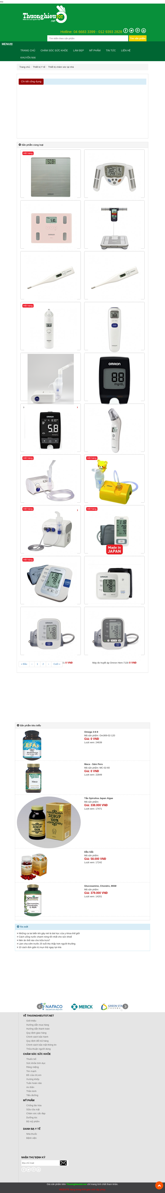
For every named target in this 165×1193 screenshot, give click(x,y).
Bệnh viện (31, 1138)
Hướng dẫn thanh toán (38, 1028)
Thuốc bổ (31, 1059)
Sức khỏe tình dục (35, 1063)
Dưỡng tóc (31, 1117)
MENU (7, 44)
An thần (30, 1087)
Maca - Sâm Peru (93, 764)
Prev (39, 1006)
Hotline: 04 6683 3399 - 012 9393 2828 (91, 32)
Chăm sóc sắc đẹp (35, 1113)
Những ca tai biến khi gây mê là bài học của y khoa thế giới (49, 933)
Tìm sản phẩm (137, 38)
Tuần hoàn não (34, 1083)
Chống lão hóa (33, 1105)
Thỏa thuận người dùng (38, 1049)
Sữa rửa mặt (32, 1109)
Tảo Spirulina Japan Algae (98, 798)
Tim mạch (31, 1071)
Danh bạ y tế (31, 1128)
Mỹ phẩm (95, 50)
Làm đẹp (78, 50)
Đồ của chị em (33, 1075)
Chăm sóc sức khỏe (54, 50)
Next (125, 1006)
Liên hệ (126, 50)
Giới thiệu (31, 1020)
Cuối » (57, 664)
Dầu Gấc (89, 852)
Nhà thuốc (31, 1134)
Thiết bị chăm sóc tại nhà (61, 67)
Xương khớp (32, 1079)
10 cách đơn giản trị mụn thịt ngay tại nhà (40, 947)
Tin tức (111, 50)
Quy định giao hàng (36, 1032)
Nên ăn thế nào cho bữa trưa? (34, 940)
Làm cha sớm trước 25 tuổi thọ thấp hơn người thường (47, 943)
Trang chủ (27, 50)
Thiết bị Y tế (39, 67)
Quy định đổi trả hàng (37, 1041)
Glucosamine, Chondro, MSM (100, 886)
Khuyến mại (28, 57)
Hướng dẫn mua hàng (37, 1024)
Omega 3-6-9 (91, 732)
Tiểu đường (32, 1095)
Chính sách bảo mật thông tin (41, 1044)
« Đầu (24, 664)
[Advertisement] (82, 111)
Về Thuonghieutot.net (38, 1015)
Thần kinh (31, 1091)
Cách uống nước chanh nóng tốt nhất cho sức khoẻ (45, 936)
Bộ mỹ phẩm (32, 1121)
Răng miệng (32, 1067)
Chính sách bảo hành (37, 1036)
